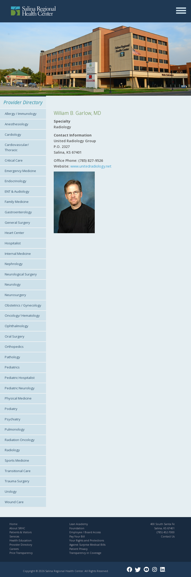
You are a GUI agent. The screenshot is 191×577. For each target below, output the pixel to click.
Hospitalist (13, 243)
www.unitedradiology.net (90, 166)
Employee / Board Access (85, 532)
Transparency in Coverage (85, 553)
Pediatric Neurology (20, 388)
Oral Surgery (14, 336)
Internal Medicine (18, 253)
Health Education (20, 540)
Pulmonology (15, 429)
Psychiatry (12, 419)
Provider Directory (20, 544)
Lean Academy (78, 524)
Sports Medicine (17, 460)
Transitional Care (18, 471)
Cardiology (13, 134)
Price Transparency (21, 553)
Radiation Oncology (20, 440)
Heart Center (14, 232)
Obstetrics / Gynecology (23, 305)
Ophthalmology (16, 326)
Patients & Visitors (20, 532)
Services (14, 536)
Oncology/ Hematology (22, 315)
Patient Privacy (78, 549)
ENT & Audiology (17, 191)
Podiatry (11, 408)
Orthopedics (14, 346)
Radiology (12, 450)
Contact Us (168, 536)
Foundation (76, 528)
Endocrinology (15, 181)
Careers (14, 549)
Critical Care (14, 160)
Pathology (12, 357)
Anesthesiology (16, 124)
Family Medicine (17, 201)
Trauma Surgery (17, 481)
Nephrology (14, 264)
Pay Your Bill (77, 536)
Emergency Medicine (20, 171)
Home (13, 524)
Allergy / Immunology (21, 113)
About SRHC (17, 528)
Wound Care (14, 502)
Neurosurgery (15, 295)
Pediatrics (12, 367)
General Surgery (17, 222)
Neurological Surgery (21, 274)
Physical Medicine (18, 398)
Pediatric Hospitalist (20, 377)
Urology (11, 491)
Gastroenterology (18, 212)
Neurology (13, 284)
